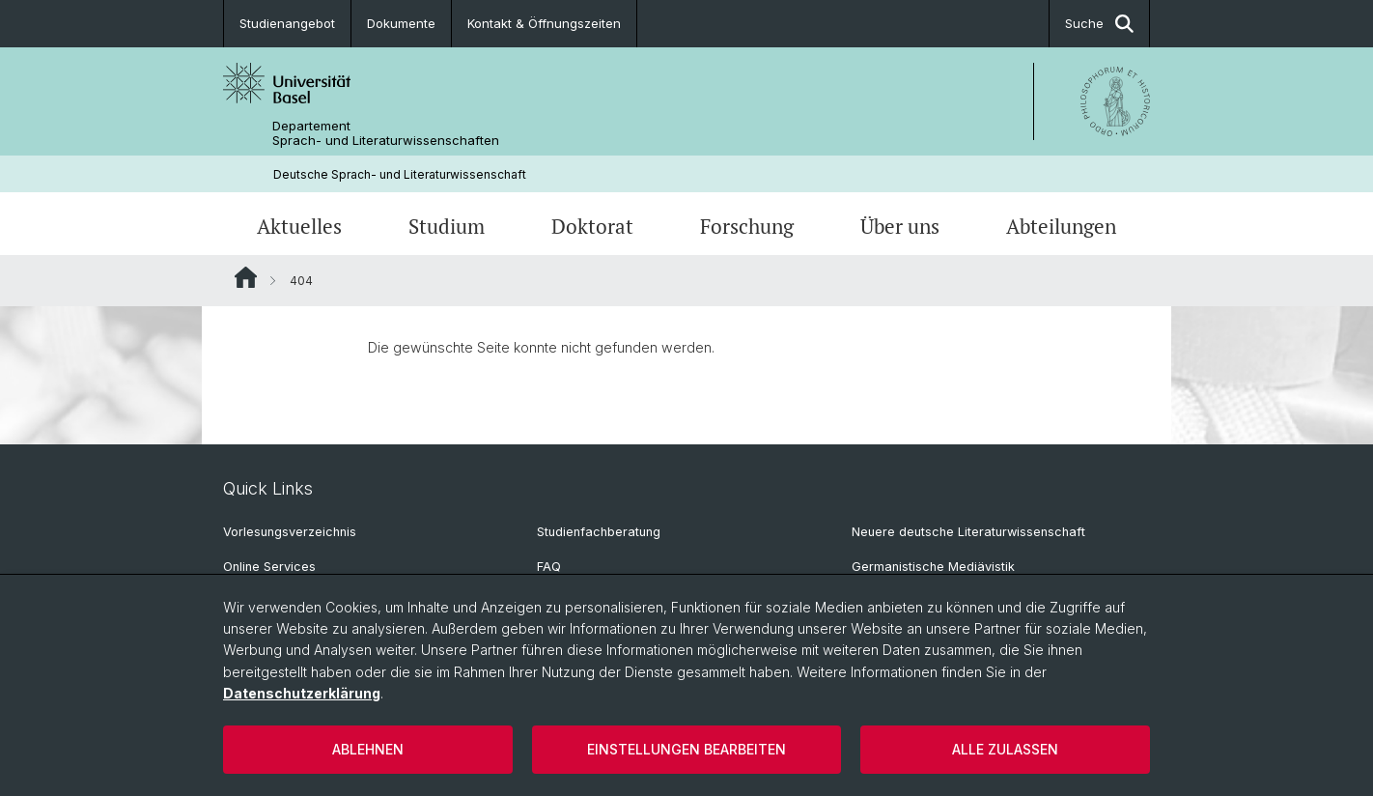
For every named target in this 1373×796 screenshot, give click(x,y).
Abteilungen (1061, 226)
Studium (446, 226)
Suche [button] (1099, 23)
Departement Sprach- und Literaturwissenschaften (385, 133)
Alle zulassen (1005, 749)
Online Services (269, 566)
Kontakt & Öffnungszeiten (544, 23)
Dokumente (401, 23)
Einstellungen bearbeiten (686, 749)
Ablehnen (368, 749)
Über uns (899, 226)
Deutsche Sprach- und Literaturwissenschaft (399, 174)
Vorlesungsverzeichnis (289, 532)
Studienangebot (287, 23)
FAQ (549, 566)
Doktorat (592, 226)
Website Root (246, 277)
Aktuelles (299, 226)
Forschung (747, 226)
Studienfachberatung (598, 532)
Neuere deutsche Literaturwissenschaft (968, 532)
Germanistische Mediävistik (933, 566)
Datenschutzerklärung (301, 693)
